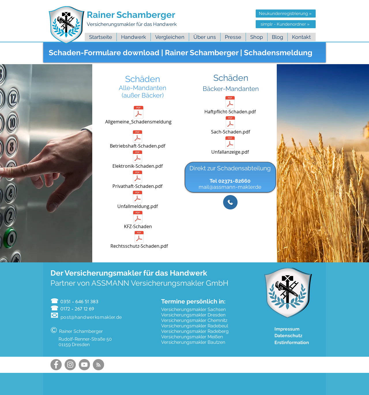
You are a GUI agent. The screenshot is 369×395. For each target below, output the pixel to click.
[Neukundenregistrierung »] (286, 13)
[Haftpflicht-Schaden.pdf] (230, 106)
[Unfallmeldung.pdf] (137, 201)
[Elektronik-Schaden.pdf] (137, 160)
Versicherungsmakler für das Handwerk (132, 24)
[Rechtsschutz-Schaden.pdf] (139, 241)
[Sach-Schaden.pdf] (230, 126)
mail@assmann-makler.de (230, 187)
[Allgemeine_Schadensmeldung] (138, 116)
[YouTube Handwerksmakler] (84, 364)
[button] (204, 37)
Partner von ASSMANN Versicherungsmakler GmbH (139, 283)
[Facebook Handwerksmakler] (56, 364)
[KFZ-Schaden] (138, 221)
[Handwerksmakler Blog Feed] (98, 364)
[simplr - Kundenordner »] (286, 24)
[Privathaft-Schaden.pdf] (137, 181)
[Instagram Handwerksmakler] (70, 364)
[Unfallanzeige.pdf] (230, 146)
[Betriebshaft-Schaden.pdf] (137, 140)
